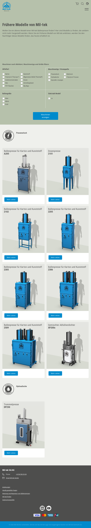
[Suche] (82, 3)
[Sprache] (87, 3)
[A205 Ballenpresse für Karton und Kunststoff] (23, 171)
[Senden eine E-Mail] (45, 478)
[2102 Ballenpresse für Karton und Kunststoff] (23, 229)
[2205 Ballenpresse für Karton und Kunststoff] (68, 229)
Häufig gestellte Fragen (9, 490)
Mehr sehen (12, 199)
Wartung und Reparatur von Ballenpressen (16, 493)
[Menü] (87, 9)
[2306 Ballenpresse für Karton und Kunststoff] (68, 287)
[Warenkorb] (77, 3)
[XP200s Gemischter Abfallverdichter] (68, 345)
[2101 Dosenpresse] (68, 171)
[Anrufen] (45, 474)
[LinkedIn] (42, 508)
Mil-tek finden (6, 497)
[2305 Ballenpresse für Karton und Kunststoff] (23, 287)
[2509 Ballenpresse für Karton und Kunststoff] (23, 345)
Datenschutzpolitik (8, 500)
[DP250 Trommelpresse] (23, 424)
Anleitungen (6, 487)
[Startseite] (6, 6)
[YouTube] (48, 508)
